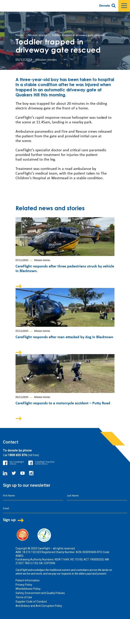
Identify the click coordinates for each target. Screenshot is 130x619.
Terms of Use (24, 597)
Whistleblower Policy (28, 588)
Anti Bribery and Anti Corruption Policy (39, 605)
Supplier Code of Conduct (31, 601)
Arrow (21, 286)
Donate (104, 6)
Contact (10, 442)
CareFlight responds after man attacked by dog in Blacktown (64, 337)
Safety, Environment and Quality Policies (40, 593)
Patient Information (28, 580)
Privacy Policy (24, 584)
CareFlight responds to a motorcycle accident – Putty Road (63, 403)
